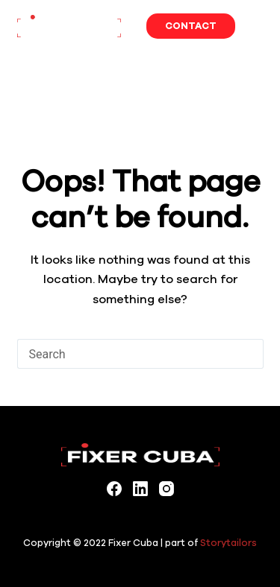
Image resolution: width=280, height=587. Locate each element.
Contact (191, 25)
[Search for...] (125, 354)
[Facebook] (114, 488)
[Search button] (249, 354)
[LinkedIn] (140, 488)
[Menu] (257, 26)
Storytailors (228, 542)
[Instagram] (166, 488)
